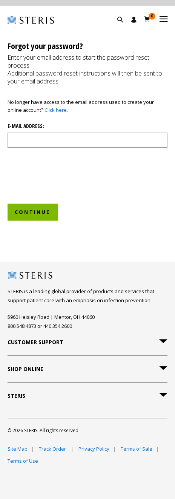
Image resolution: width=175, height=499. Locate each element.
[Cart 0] (147, 19)
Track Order (53, 448)
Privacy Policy (93, 448)
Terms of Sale (136, 448)
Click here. (56, 110)
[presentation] (71, 183)
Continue (33, 212)
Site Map (18, 448)
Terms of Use (23, 460)
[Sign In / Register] (134, 20)
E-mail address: (26, 126)
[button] (124, 28)
